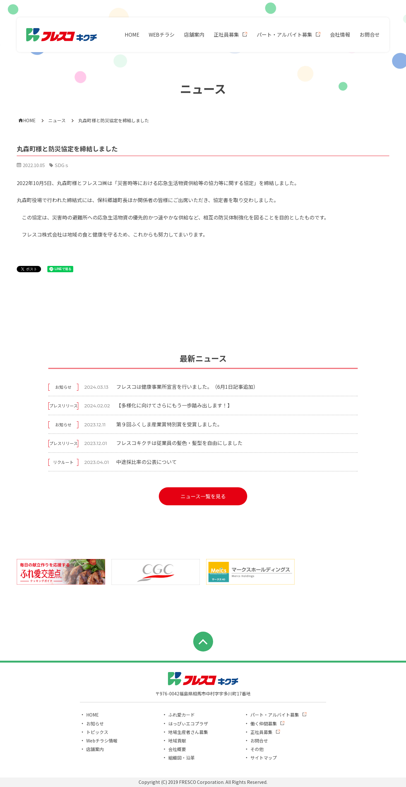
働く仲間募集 (263, 723)
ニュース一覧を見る (203, 496)
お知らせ (95, 723)
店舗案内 (194, 34)
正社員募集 (226, 34)
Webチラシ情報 (101, 740)
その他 (257, 749)
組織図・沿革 (181, 757)
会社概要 (177, 749)
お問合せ (370, 34)
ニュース (57, 120)
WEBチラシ (162, 34)
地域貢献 (177, 740)
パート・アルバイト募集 (284, 34)
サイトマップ (263, 757)
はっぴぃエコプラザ (188, 723)
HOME (132, 34)
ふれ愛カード (181, 715)
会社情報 (340, 34)
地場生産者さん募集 (188, 732)
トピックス (97, 732)
